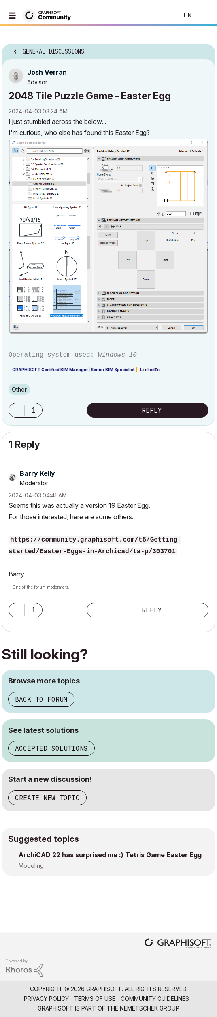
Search (159, 15)
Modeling (31, 865)
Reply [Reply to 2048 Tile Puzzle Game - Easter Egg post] (152, 410)
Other (19, 389)
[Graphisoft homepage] (178, 944)
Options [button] (204, 49)
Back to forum (41, 699)
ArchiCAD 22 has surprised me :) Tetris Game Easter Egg (110, 855)
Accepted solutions (51, 748)
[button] (108, 237)
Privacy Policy (46, 998)
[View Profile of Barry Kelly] (37, 473)
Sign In (204, 15)
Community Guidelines (155, 998)
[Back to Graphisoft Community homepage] (49, 14)
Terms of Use (94, 998)
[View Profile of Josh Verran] (47, 72)
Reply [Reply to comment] (152, 610)
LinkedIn (150, 370)
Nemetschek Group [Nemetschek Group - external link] (149, 1008)
